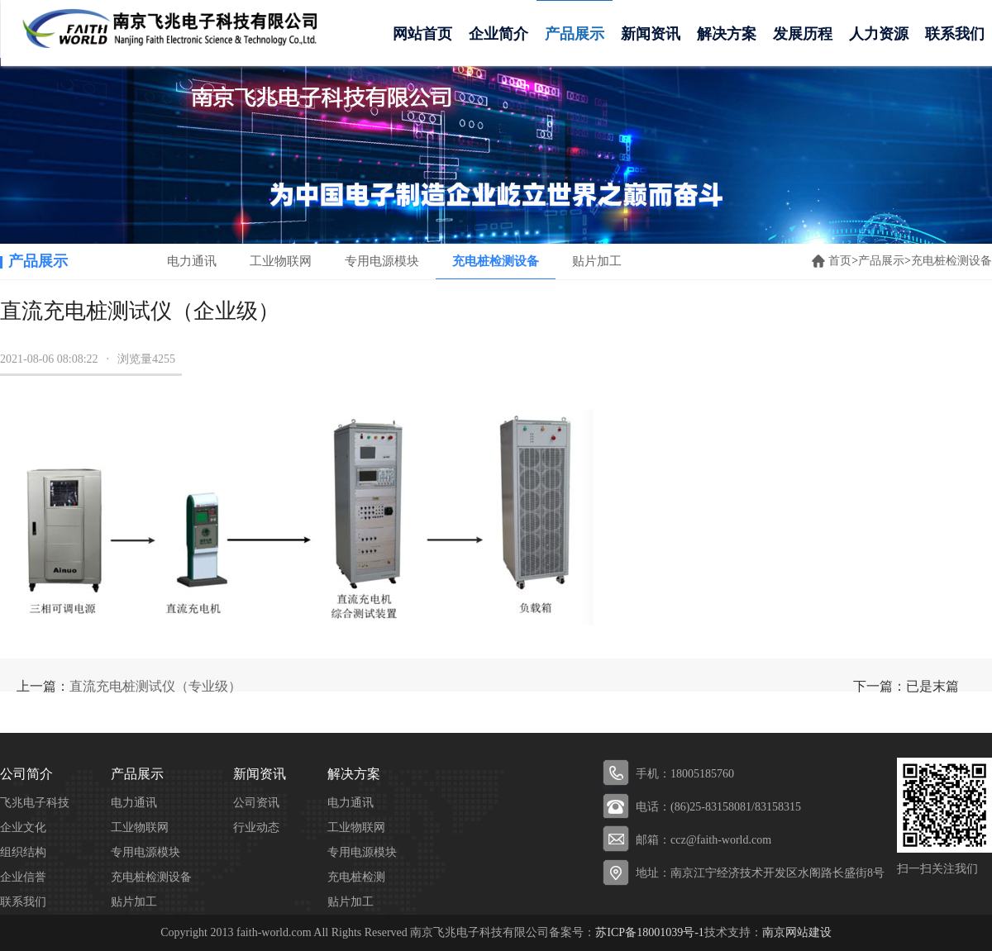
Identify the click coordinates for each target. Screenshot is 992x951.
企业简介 (498, 34)
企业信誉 (23, 877)
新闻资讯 (650, 34)
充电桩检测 (356, 877)
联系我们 (23, 902)
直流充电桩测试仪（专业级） (155, 686)
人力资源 (879, 34)
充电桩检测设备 (495, 261)
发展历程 (802, 34)
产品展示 (574, 34)
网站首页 (422, 34)
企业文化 (23, 827)
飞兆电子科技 (34, 802)
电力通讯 (192, 261)
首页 (839, 260)
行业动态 (256, 827)
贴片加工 (597, 261)
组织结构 (23, 852)
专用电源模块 (382, 261)
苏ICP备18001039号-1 (649, 932)
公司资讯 (256, 802)
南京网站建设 (797, 932)
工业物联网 (281, 261)
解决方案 (726, 34)
